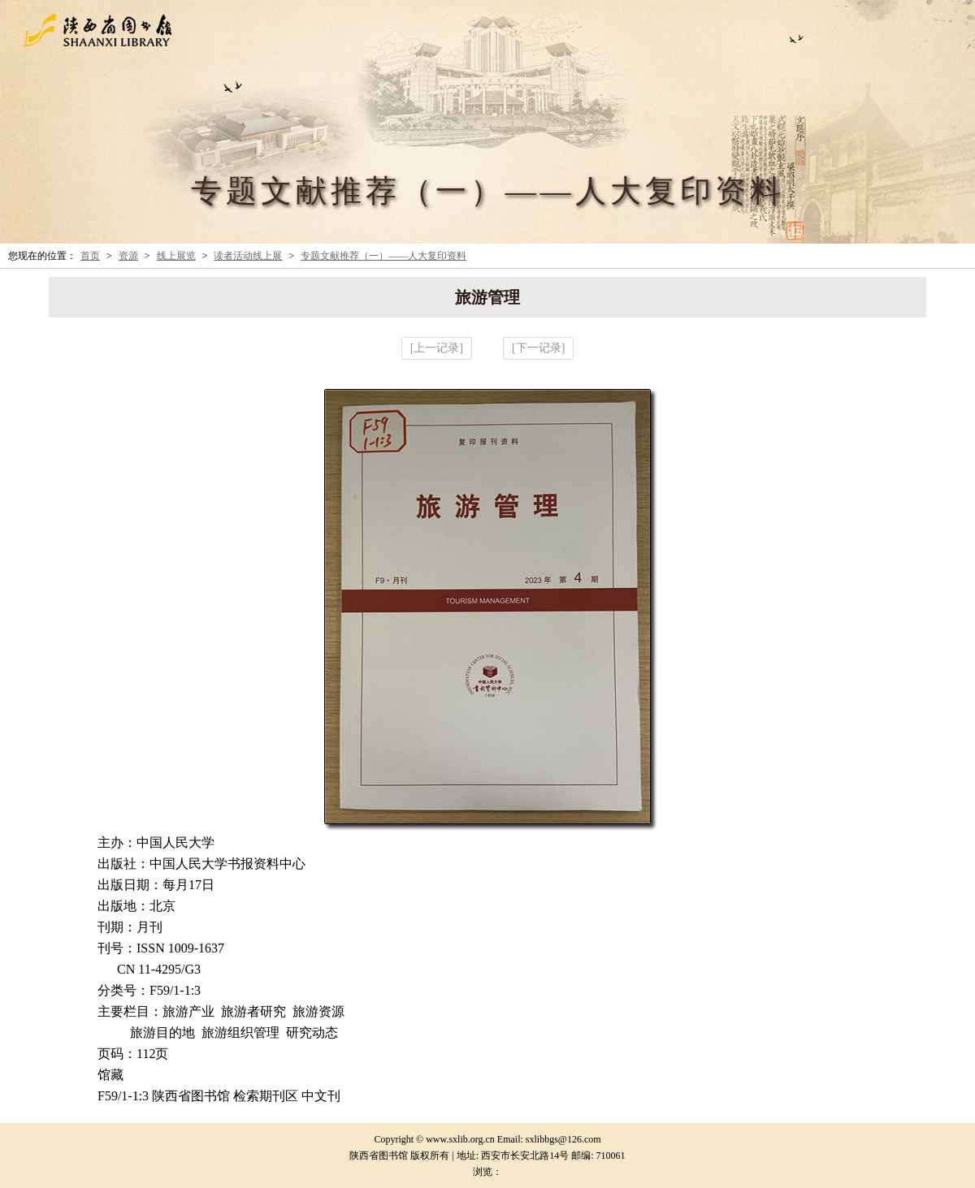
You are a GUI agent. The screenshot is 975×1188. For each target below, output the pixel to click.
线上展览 (176, 255)
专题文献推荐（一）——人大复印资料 (383, 255)
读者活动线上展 (248, 255)
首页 (90, 255)
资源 (128, 255)
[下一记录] (538, 348)
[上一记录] (436, 348)
